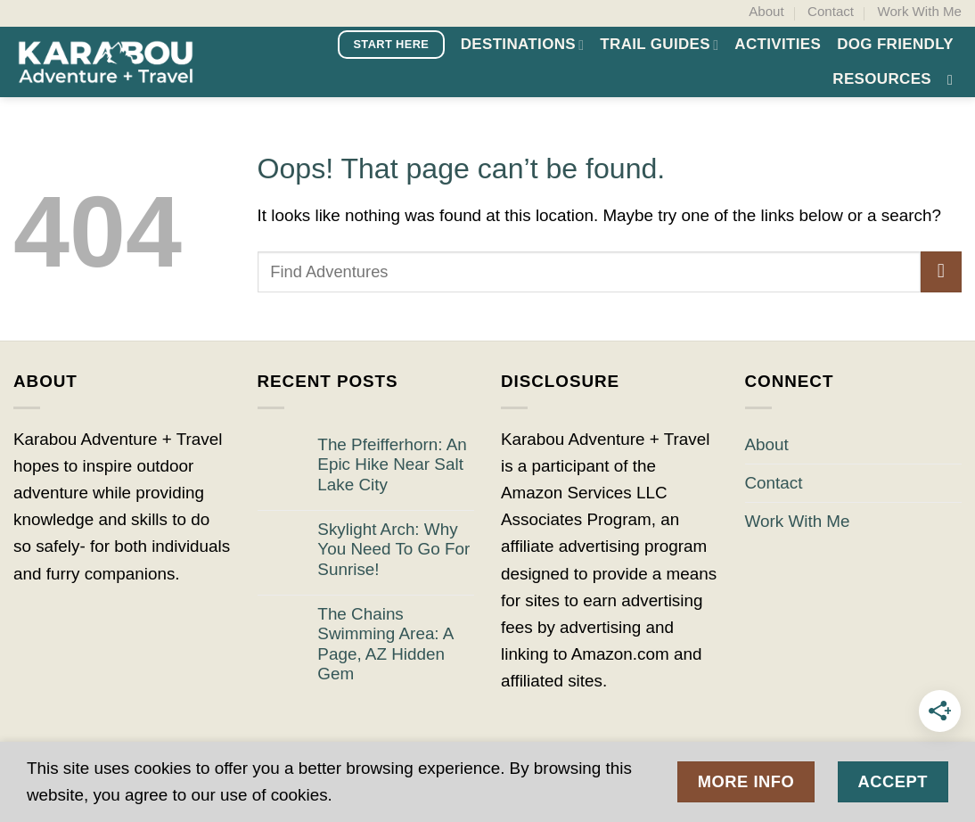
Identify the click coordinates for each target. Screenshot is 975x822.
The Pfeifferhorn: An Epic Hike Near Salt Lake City (391, 464)
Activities (777, 44)
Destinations (523, 44)
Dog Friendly (895, 44)
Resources (881, 78)
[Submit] (941, 271)
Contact (830, 11)
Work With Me (919, 11)
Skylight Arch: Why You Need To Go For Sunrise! (393, 549)
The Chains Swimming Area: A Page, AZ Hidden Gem (385, 644)
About (766, 11)
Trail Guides (659, 44)
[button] (954, 79)
